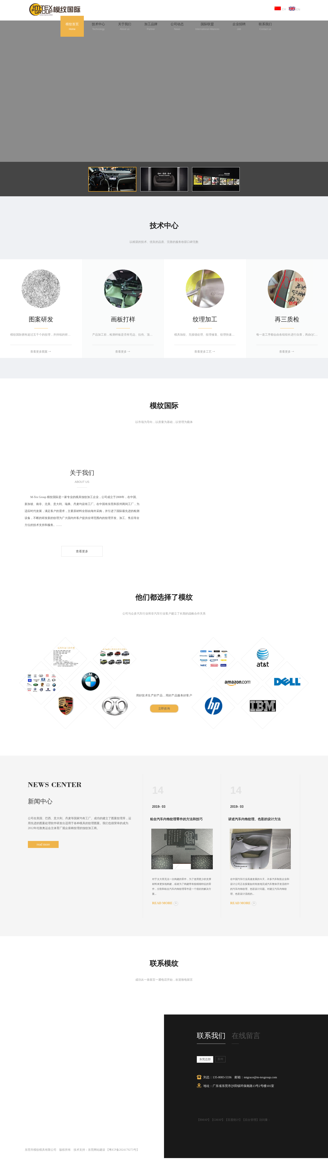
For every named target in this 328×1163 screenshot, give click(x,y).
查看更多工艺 (205, 351)
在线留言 (246, 1036)
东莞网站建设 (96, 1149)
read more (43, 844)
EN (294, 9)
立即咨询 (164, 708)
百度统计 (233, 1119)
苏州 (220, 1059)
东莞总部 (205, 1059)
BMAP (204, 1119)
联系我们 (265, 27)
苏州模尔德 (156, 446)
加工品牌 (150, 27)
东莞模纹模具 (81, 446)
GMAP (218, 1119)
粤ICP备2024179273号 (122, 1149)
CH (281, 9)
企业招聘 (239, 27)
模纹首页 (72, 27)
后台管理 (250, 1119)
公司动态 (177, 27)
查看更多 (123, 351)
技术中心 (98, 27)
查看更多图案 (41, 351)
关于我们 (124, 27)
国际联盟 (207, 27)
